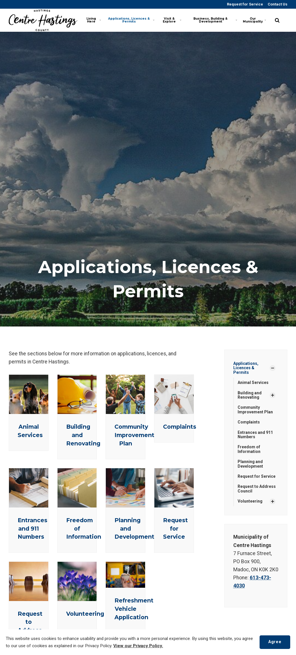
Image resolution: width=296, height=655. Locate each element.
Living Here (93, 20)
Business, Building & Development (214, 20)
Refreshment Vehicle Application (133, 609)
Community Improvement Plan (134, 435)
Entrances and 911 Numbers (32, 528)
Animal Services (253, 382)
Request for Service (244, 4)
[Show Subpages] (272, 368)
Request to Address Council (257, 488)
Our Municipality (254, 20)
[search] (277, 20)
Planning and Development (250, 463)
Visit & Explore (172, 20)
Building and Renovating (250, 395)
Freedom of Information (249, 449)
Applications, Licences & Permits (131, 20)
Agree (274, 641)
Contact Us (277, 4)
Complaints (179, 426)
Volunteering (85, 613)
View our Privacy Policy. (138, 645)
